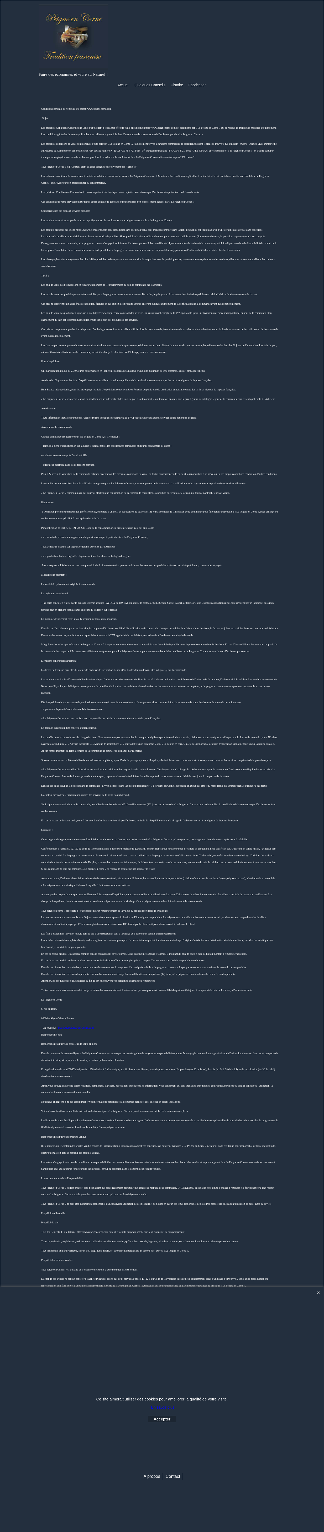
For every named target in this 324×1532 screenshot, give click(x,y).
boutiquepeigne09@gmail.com (75, 1027)
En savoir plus (162, 1407)
